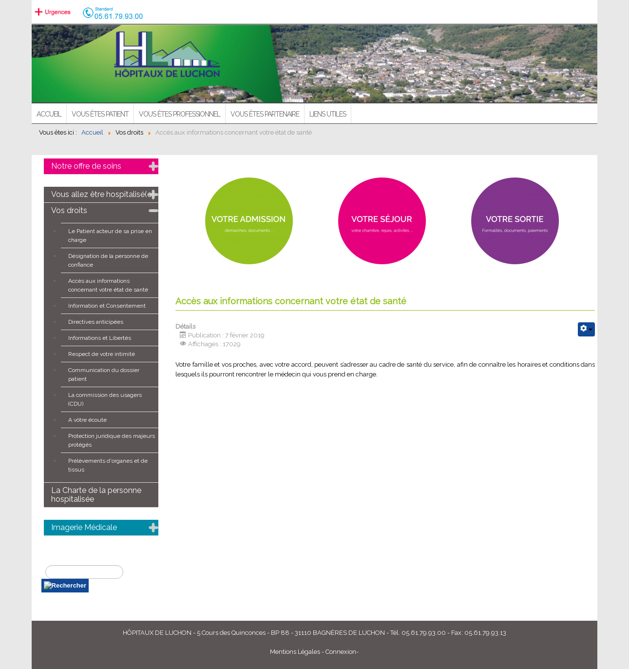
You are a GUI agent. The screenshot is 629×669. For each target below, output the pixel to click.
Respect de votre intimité (101, 354)
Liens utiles (327, 114)
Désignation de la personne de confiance (108, 260)
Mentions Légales (295, 651)
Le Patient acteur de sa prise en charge (110, 235)
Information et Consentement (107, 305)
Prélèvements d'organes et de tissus (108, 465)
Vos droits (69, 210)
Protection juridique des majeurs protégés (111, 440)
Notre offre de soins (86, 166)
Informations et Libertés (99, 337)
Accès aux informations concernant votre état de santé (108, 285)
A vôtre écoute (87, 419)
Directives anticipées (95, 321)
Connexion (340, 651)
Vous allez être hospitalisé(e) (102, 194)
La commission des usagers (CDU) (105, 399)
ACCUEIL (49, 114)
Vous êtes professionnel (179, 114)
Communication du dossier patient (103, 374)
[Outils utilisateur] (586, 329)
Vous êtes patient (100, 114)
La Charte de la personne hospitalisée (96, 495)
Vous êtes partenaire (264, 114)
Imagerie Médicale (84, 527)
